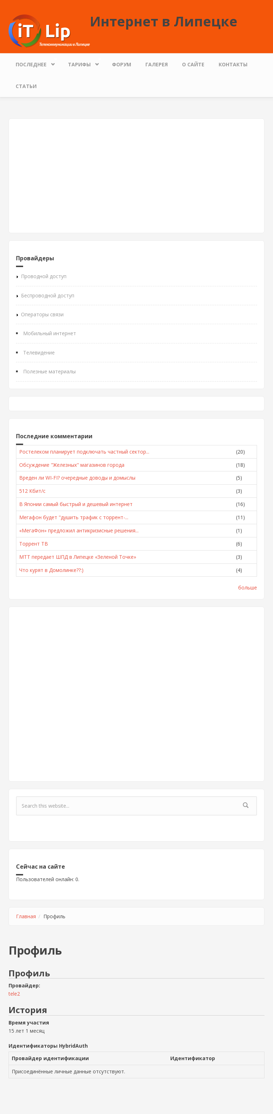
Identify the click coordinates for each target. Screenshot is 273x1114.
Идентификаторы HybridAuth (48, 1045)
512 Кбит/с (32, 490)
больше (247, 587)
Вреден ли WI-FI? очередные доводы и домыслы (77, 477)
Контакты (233, 64)
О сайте (193, 64)
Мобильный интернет (49, 333)
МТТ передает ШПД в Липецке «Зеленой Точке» (77, 556)
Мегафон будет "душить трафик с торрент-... (73, 517)
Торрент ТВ (33, 543)
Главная (26, 916)
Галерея (156, 64)
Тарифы (81, 62)
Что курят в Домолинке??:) (51, 570)
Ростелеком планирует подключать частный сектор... (84, 451)
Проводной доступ (43, 276)
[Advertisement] (136, 176)
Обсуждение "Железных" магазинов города (71, 464)
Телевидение (39, 352)
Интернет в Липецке (163, 21)
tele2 (14, 993)
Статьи (26, 86)
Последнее (33, 62)
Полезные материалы (49, 371)
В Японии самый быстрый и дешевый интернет (76, 504)
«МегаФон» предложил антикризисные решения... (79, 530)
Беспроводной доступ (47, 295)
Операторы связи (42, 314)
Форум (121, 64)
